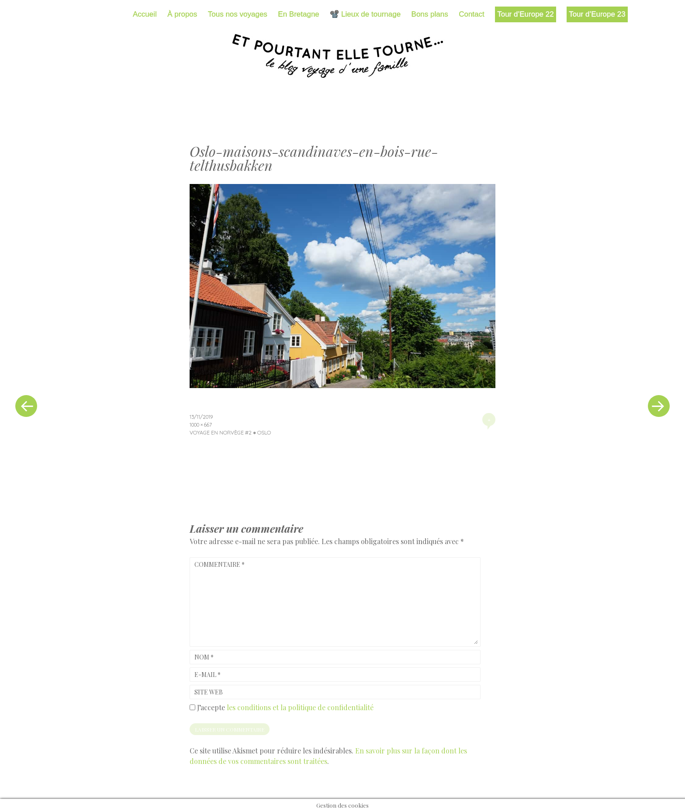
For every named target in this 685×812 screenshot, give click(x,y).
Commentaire (219, 564)
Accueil (145, 14)
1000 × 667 (201, 424)
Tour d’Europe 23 (597, 14)
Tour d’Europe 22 (525, 14)
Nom (204, 657)
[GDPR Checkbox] (192, 707)
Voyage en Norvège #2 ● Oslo (230, 432)
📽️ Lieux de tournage (365, 14)
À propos (182, 14)
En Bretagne (298, 14)
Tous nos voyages (237, 14)
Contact (471, 14)
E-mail (207, 674)
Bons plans (430, 14)
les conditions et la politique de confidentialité (300, 707)
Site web (208, 692)
